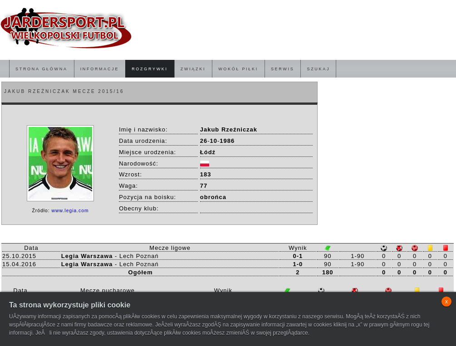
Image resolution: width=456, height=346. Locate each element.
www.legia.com (70, 210)
